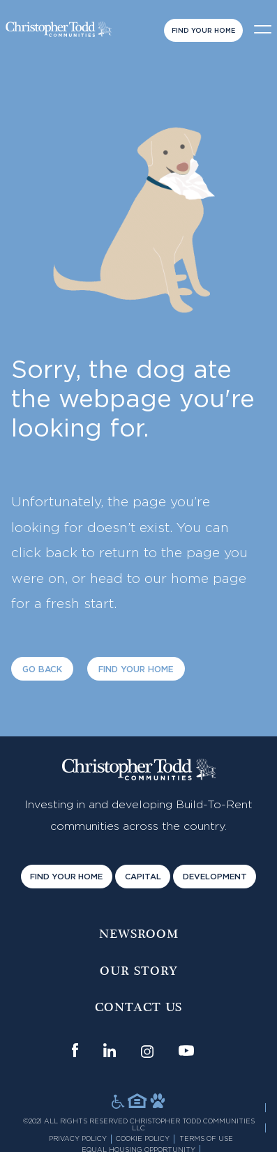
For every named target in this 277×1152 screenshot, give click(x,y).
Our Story (139, 971)
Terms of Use (206, 1138)
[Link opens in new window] (75, 1050)
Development (215, 877)
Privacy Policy (78, 1138)
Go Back (42, 669)
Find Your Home (203, 30)
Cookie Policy (143, 1138)
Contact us (138, 1007)
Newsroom (139, 934)
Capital (143, 877)
